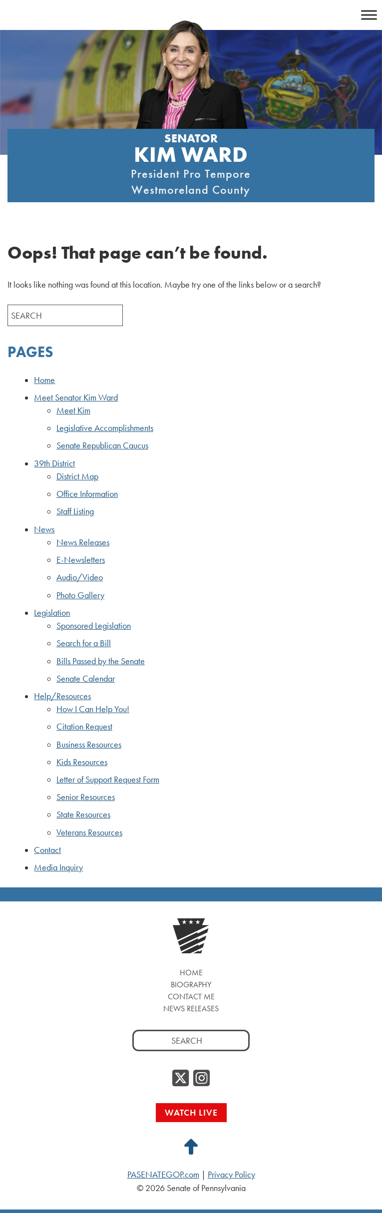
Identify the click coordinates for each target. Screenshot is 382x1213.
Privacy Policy (231, 1174)
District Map (77, 476)
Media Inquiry (58, 867)
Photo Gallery (80, 595)
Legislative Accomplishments (104, 427)
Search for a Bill (83, 643)
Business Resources (88, 744)
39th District (54, 463)
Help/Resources (62, 696)
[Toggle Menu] (369, 14)
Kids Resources (81, 762)
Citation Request (84, 726)
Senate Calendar (85, 678)
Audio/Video (79, 577)
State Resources (83, 814)
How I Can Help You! (92, 709)
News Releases (82, 542)
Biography (191, 984)
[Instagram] (201, 1079)
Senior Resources (85, 797)
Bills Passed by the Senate (100, 661)
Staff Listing (75, 511)
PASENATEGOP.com (163, 1174)
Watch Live (191, 1112)
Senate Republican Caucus (102, 445)
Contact (47, 849)
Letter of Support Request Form (107, 779)
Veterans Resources (89, 832)
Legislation (52, 612)
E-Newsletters (80, 559)
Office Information (87, 493)
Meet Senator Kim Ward (76, 397)
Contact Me (191, 996)
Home (44, 380)
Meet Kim (73, 410)
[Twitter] (180, 1079)
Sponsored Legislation (93, 625)
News (44, 529)
